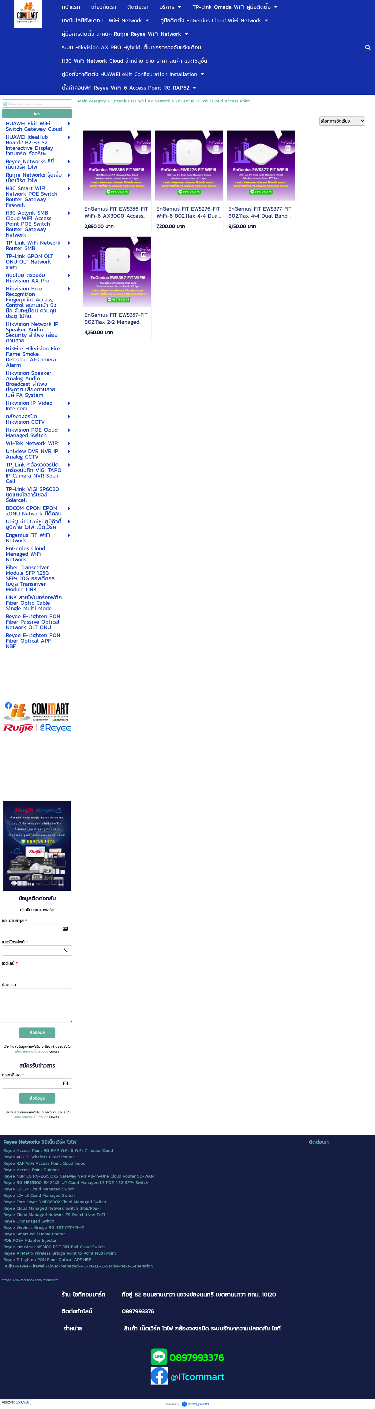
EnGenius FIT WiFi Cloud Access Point (213, 101)
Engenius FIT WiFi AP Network (140, 101)
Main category (92, 101)
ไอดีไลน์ (10, 963)
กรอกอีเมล (13, 1075)
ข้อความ (9, 985)
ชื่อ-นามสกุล (14, 920)
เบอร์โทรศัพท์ (15, 942)
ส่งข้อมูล (37, 1032)
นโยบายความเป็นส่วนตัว (31, 1051)
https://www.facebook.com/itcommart (30, 1280)
